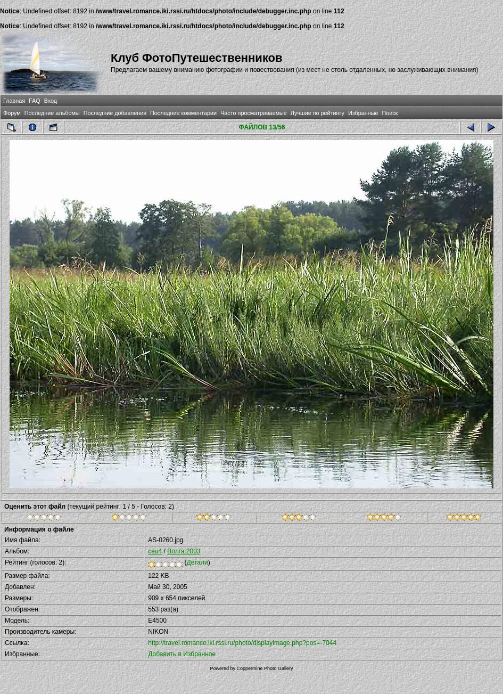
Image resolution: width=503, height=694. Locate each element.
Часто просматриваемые (253, 113)
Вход (50, 100)
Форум (12, 113)
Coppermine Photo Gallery (264, 668)
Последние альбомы (52, 113)
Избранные (363, 113)
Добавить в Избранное (182, 654)
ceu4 (155, 551)
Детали (197, 562)
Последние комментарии (183, 113)
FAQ (34, 100)
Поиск (390, 113)
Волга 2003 (183, 551)
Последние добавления (115, 113)
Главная (14, 100)
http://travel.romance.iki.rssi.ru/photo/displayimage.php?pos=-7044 (242, 643)
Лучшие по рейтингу (317, 113)
